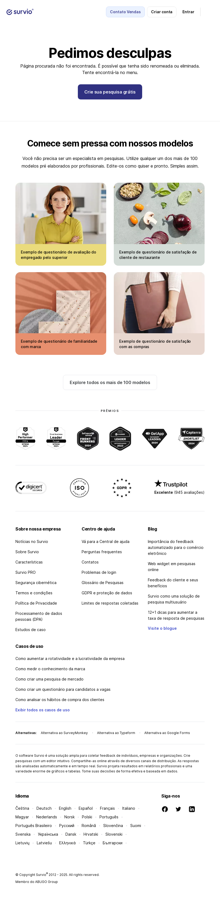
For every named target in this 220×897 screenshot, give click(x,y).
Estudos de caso (30, 629)
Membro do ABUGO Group (36, 882)
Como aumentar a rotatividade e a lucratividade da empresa (70, 658)
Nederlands (46, 817)
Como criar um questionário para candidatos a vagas (63, 689)
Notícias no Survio (31, 541)
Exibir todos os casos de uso (42, 710)
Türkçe (89, 843)
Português (108, 817)
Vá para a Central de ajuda (105, 541)
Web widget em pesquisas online (171, 566)
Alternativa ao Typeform (116, 733)
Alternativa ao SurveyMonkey (64, 733)
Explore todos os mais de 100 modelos (110, 382)
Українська (48, 834)
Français (107, 808)
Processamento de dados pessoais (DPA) (38, 616)
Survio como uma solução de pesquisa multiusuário (174, 599)
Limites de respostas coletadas (110, 603)
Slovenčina (113, 825)
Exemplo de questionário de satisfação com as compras (155, 344)
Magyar (22, 817)
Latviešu (44, 843)
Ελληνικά (67, 843)
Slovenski (113, 834)
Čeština (22, 808)
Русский (66, 825)
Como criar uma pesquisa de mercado (49, 679)
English (65, 808)
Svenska (23, 834)
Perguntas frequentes (102, 551)
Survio (42, 875)
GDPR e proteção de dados (107, 593)
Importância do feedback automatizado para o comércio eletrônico (176, 547)
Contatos (90, 562)
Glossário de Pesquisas (103, 582)
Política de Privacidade (36, 603)
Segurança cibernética (35, 582)
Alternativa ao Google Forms (167, 733)
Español (86, 808)
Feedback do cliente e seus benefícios (173, 583)
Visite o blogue (162, 628)
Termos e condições (33, 593)
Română (89, 825)
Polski (87, 817)
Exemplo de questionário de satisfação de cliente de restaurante (158, 255)
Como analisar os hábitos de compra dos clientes (59, 699)
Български (112, 843)
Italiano (128, 808)
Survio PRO (25, 572)
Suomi (135, 825)
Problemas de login (99, 572)
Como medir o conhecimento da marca (50, 668)
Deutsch (44, 808)
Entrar (188, 11)
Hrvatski (91, 834)
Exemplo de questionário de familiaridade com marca (59, 344)
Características (29, 562)
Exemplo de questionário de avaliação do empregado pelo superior (58, 255)
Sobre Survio (27, 551)
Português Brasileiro (33, 825)
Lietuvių (22, 843)
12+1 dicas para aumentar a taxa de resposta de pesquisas (176, 615)
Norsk (69, 817)
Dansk (70, 834)
